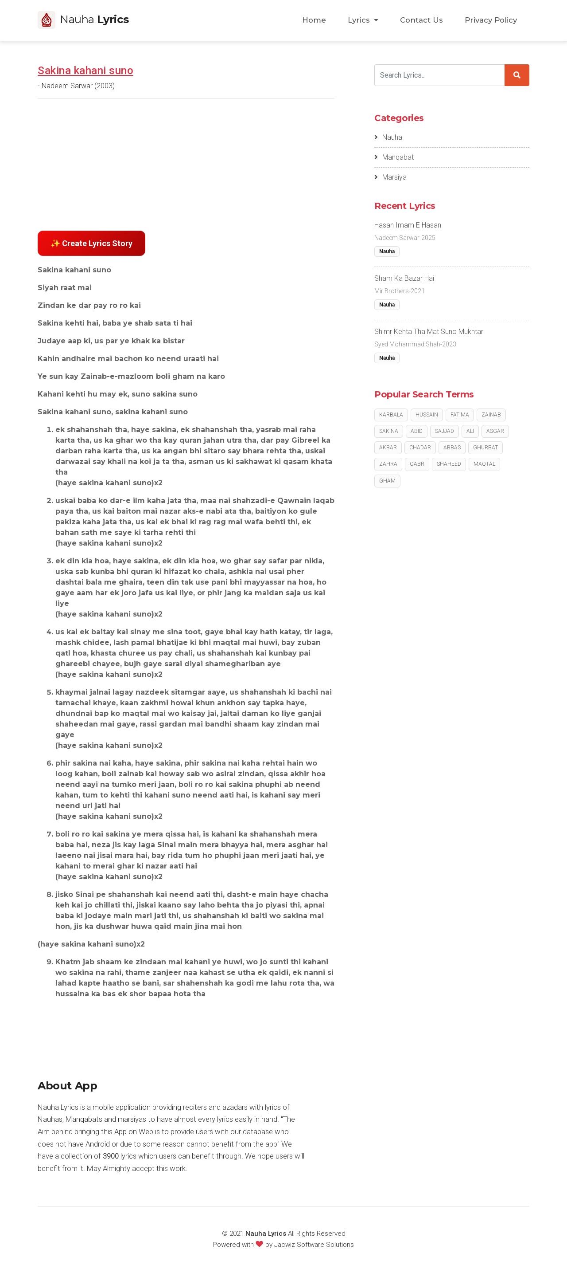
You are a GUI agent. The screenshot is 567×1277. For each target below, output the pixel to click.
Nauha (388, 137)
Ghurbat (485, 447)
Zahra (388, 464)
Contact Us (421, 20)
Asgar (495, 431)
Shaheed (449, 464)
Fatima (459, 415)
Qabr (417, 464)
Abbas (452, 447)
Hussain (427, 415)
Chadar (420, 447)
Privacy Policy (491, 20)
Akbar (388, 447)
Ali (470, 431)
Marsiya (390, 177)
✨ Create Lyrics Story (91, 243)
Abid (417, 431)
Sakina (388, 431)
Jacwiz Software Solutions (314, 1245)
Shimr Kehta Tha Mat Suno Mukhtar (428, 331)
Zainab (491, 415)
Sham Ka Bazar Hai (404, 278)
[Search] (439, 75)
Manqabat (394, 157)
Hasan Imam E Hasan (407, 225)
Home (314, 20)
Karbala (391, 415)
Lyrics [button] (360, 20)
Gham (387, 481)
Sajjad (444, 431)
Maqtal (484, 464)
